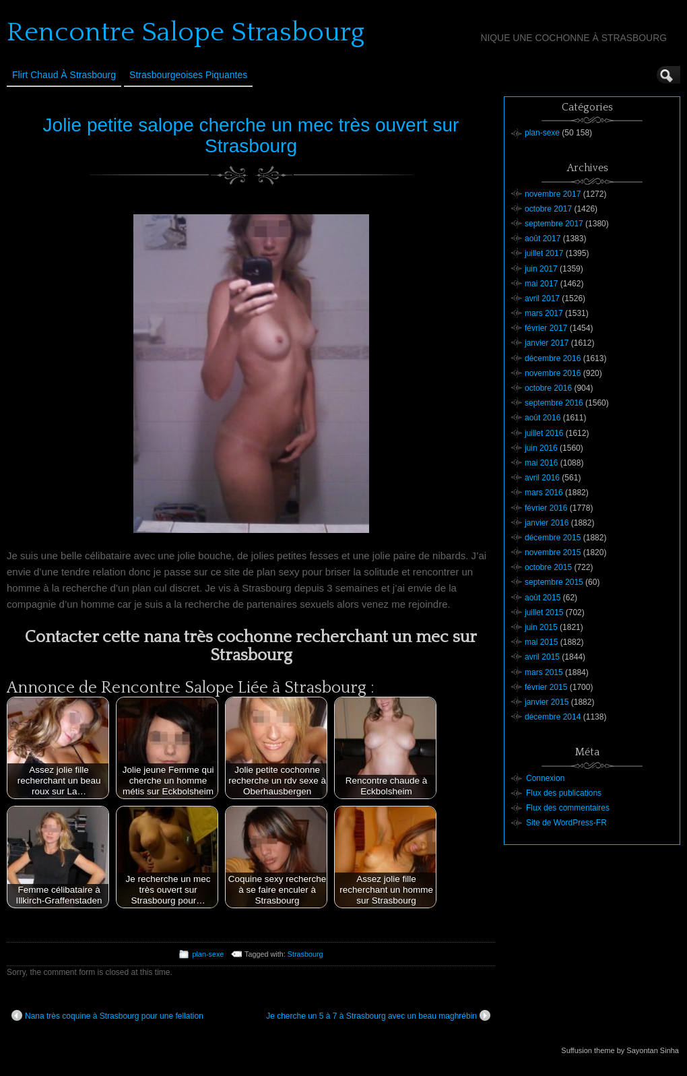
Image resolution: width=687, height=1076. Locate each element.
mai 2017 (541, 283)
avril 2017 (542, 298)
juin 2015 (541, 627)
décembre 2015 (553, 537)
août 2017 (542, 238)
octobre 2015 (548, 567)
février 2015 (546, 687)
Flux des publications (563, 793)
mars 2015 (544, 672)
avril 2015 (542, 657)
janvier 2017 (546, 343)
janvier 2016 (546, 523)
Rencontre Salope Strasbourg (185, 32)
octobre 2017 (548, 209)
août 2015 (542, 597)
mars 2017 (544, 313)
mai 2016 (541, 463)
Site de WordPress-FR (566, 822)
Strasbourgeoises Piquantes (188, 74)
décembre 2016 (553, 358)
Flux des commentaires (568, 808)
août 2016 (542, 417)
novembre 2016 (553, 373)
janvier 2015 (546, 702)
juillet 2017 (544, 253)
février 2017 (546, 328)
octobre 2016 (548, 388)
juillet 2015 (544, 612)
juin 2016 (541, 448)
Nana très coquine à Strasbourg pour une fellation (107, 1015)
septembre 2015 (554, 582)
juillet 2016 (544, 433)
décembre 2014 (553, 717)
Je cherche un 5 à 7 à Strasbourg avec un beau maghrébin (378, 1015)
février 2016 (546, 508)
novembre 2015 (553, 552)
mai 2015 (541, 642)
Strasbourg (305, 954)
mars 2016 (544, 492)
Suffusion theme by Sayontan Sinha (620, 1050)
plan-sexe (208, 954)
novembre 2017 (553, 194)
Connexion (545, 778)
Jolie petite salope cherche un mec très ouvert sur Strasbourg (251, 135)
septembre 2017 (554, 223)
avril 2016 (542, 477)
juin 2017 (541, 269)
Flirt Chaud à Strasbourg (64, 74)
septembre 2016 (554, 403)
